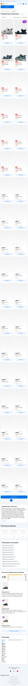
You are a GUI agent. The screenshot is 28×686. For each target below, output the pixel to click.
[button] (7, 6)
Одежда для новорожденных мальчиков (15, 639)
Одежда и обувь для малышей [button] (3, 644)
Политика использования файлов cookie (14, 682)
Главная (2, 9)
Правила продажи (14, 679)
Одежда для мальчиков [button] (4, 647)
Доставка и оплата (14, 676)
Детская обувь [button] (4, 656)
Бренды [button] (3, 658)
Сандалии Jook (5, 592)
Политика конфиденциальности (14, 681)
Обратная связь (14, 684)
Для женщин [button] (4, 653)
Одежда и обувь (8, 9)
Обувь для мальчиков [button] (3, 649)
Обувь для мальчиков (5, 11)
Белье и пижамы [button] (3, 660)
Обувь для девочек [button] (3, 651)
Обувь (15, 9)
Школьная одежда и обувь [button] (3, 640)
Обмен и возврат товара (14, 678)
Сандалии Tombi (6, 625)
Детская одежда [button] (3, 655)
